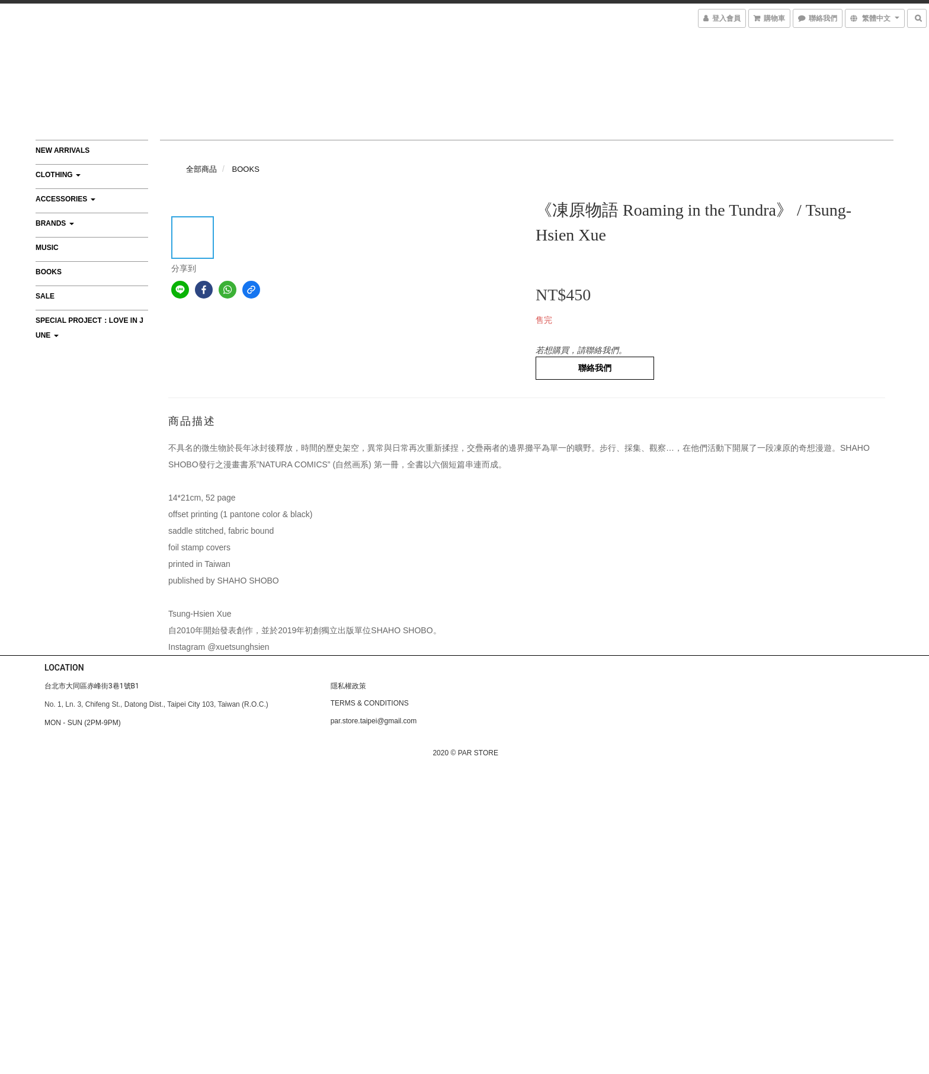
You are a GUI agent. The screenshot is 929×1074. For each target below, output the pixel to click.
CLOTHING (58, 175)
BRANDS (55, 223)
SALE (45, 296)
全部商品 (201, 169)
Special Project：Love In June (89, 327)
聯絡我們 (594, 368)
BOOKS (49, 272)
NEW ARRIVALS (62, 150)
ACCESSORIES (65, 199)
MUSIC (47, 247)
